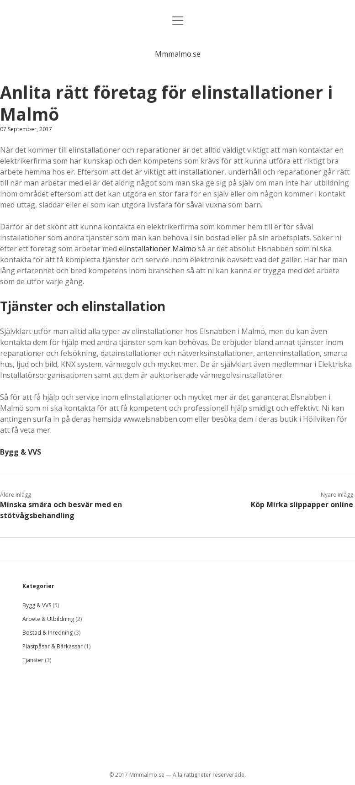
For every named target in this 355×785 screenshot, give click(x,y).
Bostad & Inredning (47, 632)
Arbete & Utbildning (48, 619)
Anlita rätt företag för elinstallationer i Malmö (166, 103)
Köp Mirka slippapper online (302, 504)
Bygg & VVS (20, 452)
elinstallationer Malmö (157, 249)
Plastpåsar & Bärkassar (52, 646)
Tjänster (32, 660)
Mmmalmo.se (178, 54)
